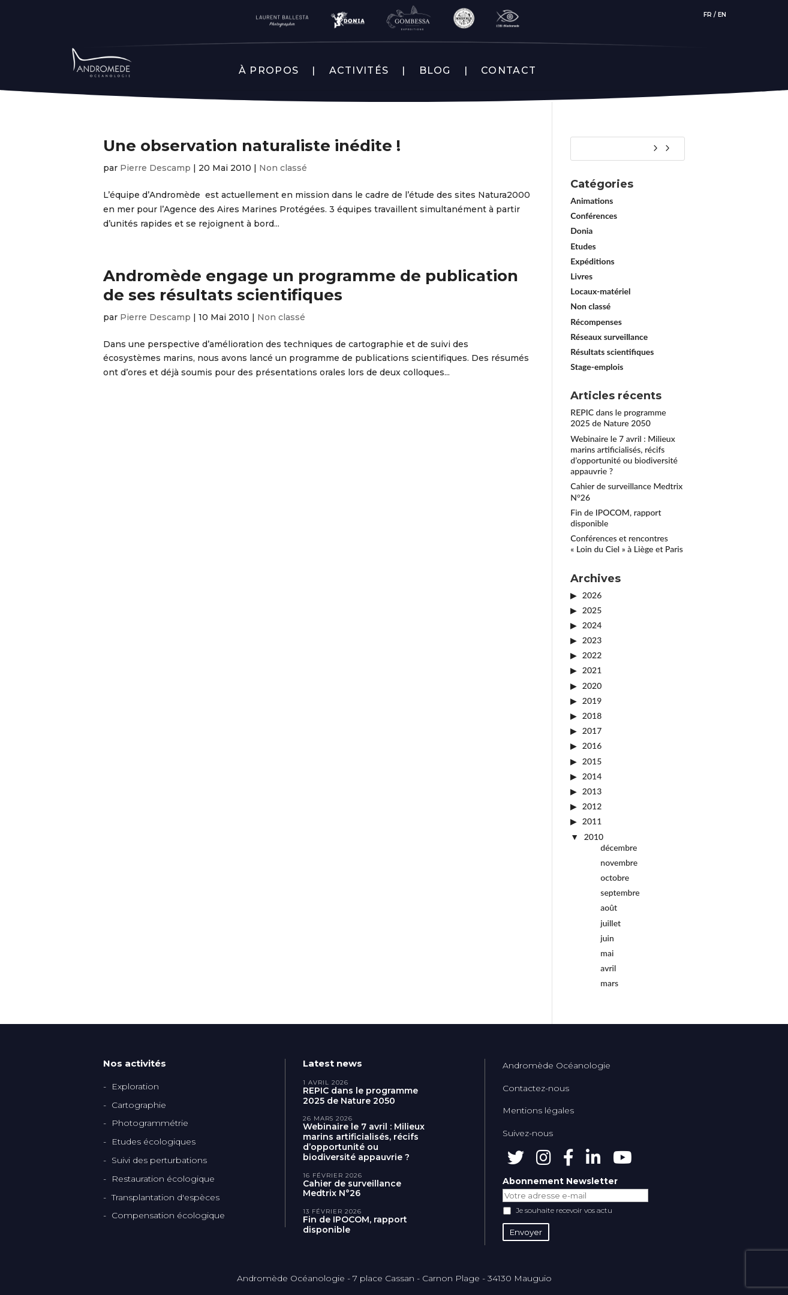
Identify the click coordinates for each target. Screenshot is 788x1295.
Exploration (135, 1086)
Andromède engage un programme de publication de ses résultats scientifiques (310, 285)
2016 (591, 745)
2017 (591, 730)
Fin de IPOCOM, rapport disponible (355, 1225)
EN (722, 15)
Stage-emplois (596, 367)
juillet (610, 923)
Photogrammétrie (150, 1123)
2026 (591, 595)
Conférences (593, 215)
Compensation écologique (168, 1215)
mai (606, 953)
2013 (591, 791)
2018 (591, 715)
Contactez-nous (536, 1088)
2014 (591, 776)
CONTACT (508, 71)
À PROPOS (269, 71)
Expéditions (592, 261)
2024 (591, 625)
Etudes (582, 246)
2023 (591, 640)
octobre (614, 877)
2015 (591, 761)
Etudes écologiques (154, 1141)
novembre (618, 862)
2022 (591, 655)
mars (609, 983)
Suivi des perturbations (159, 1160)
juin (606, 938)
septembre (619, 892)
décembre (618, 847)
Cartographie (139, 1105)
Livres (581, 276)
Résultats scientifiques (612, 352)
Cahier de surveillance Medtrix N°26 (352, 1189)
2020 (591, 685)
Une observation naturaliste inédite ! (252, 145)
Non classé (283, 167)
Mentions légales (538, 1110)
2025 (591, 610)
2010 (593, 837)
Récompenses (596, 322)
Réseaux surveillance (609, 337)
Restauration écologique (163, 1178)
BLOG (435, 71)
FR (707, 15)
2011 (591, 821)
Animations (591, 200)
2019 (591, 700)
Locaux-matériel (600, 291)
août (608, 907)
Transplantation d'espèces (165, 1197)
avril (608, 968)
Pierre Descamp (155, 167)
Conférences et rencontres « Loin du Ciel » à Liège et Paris (626, 543)
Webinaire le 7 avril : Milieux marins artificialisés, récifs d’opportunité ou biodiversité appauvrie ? (624, 455)
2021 (591, 670)
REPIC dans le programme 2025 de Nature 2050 (618, 417)
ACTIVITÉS (359, 71)
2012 (591, 806)
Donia (581, 230)
